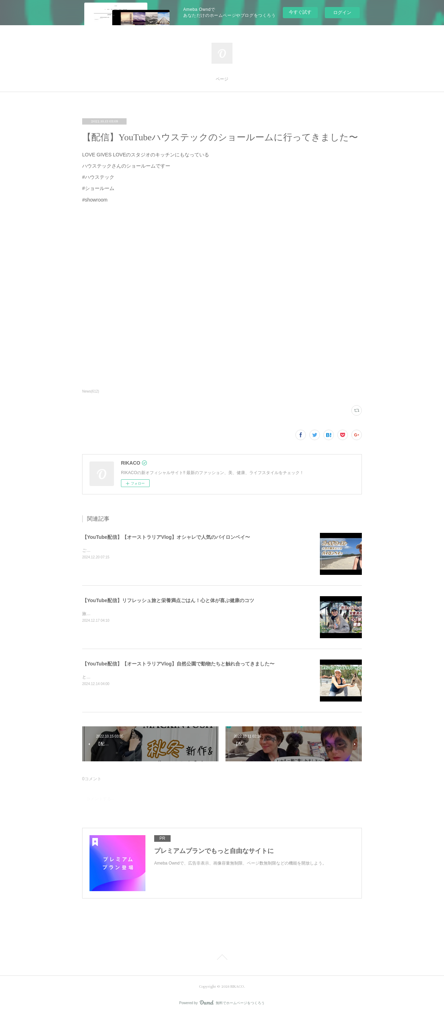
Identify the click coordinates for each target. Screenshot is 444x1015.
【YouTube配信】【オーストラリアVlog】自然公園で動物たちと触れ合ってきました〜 (178, 664)
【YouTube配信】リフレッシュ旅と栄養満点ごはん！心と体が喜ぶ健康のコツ (168, 600)
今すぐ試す (300, 12)
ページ (222, 79)
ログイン (342, 12)
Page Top (222, 958)
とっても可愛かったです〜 (107, 677)
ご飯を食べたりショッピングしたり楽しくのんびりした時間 (138, 550)
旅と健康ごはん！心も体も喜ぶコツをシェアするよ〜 (132, 613)
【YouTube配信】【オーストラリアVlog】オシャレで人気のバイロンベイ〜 (166, 537)
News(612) (90, 391)
